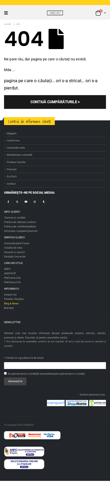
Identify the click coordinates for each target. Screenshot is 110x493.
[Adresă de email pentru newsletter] (55, 365)
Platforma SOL (12, 282)
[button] (7, 12)
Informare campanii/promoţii (20, 230)
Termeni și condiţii (14, 217)
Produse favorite (16, 162)
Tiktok (52, 201)
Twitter (17, 201)
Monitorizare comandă (19, 154)
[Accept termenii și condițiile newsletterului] (5, 373)
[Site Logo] (55, 13)
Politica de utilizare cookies (20, 222)
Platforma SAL (12, 277)
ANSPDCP (10, 273)
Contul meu (13, 140)
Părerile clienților (14, 299)
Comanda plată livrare (16, 243)
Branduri (9, 307)
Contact (11, 183)
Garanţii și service (14, 252)
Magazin (12, 133)
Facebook (8, 201)
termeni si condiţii (74, 373)
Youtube (26, 201)
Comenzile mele (16, 147)
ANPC (7, 268)
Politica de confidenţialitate (20, 226)
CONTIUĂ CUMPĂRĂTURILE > (55, 102)
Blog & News (11, 303)
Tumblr (43, 201)
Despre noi (10, 294)
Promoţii (12, 169)
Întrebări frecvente (15, 256)
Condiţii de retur (13, 247)
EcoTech (12, 176)
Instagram (34, 201)
